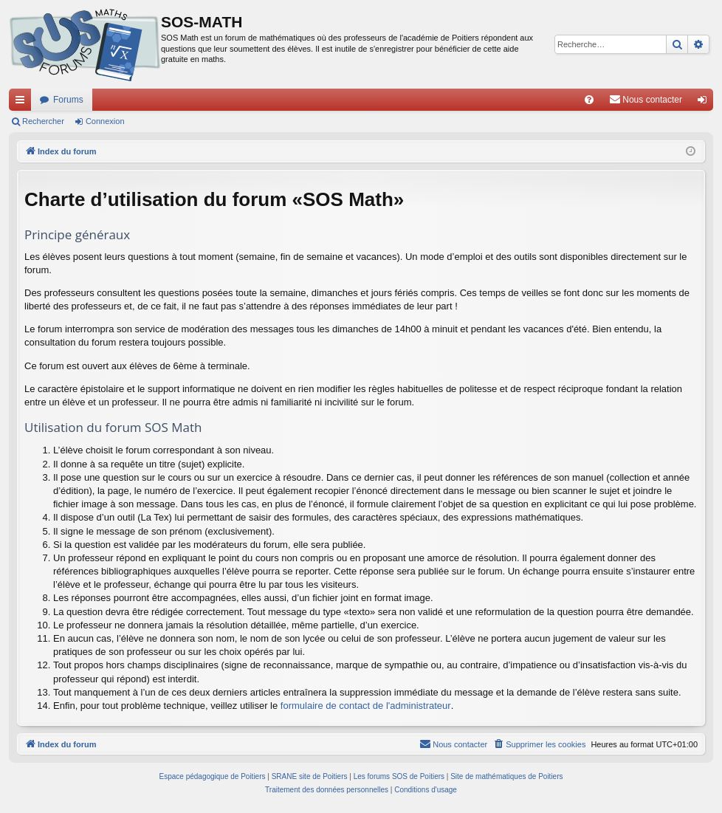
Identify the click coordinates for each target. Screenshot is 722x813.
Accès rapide (23, 103)
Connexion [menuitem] (705, 103)
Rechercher (43, 121)
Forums (68, 100)
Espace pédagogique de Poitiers (212, 776)
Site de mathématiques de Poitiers (506, 776)
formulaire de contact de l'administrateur (366, 705)
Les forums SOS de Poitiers (399, 776)
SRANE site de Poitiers (310, 776)
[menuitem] (589, 100)
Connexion (105, 121)
